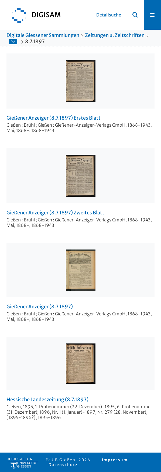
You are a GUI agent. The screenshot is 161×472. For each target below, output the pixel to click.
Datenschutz (63, 464)
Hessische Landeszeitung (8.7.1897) (47, 400)
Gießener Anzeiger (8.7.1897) (39, 307)
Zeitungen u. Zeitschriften (115, 35)
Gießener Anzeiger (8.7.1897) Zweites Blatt (55, 213)
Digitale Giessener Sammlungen (42, 35)
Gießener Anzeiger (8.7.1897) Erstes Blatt (53, 118)
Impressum (115, 459)
